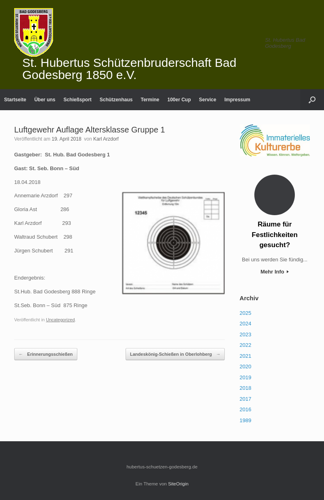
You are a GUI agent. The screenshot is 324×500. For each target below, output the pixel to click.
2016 (246, 409)
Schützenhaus (116, 100)
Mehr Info (274, 272)
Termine (150, 100)
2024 (246, 324)
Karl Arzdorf (106, 139)
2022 (246, 345)
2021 (246, 356)
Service (207, 100)
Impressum (237, 100)
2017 (246, 399)
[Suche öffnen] (312, 99)
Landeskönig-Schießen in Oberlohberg (175, 354)
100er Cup (179, 100)
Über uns (44, 100)
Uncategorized (60, 319)
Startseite (15, 100)
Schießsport (78, 100)
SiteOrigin (178, 483)
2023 (246, 334)
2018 (246, 388)
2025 (246, 313)
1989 (246, 420)
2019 (246, 377)
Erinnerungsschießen (46, 354)
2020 (246, 366)
